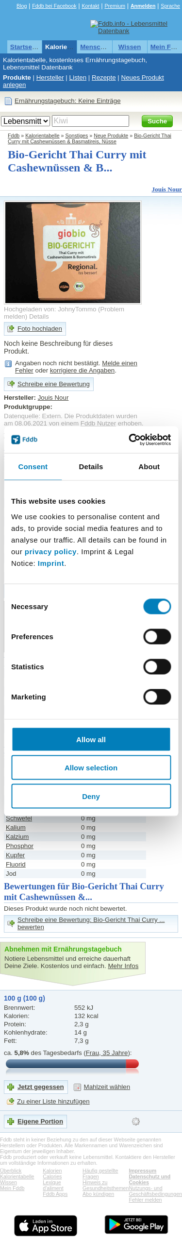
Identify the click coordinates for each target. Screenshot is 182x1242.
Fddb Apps (55, 1194)
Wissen (129, 47)
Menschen (96, 47)
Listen (78, 77)
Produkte (17, 77)
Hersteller (50, 77)
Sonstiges (77, 135)
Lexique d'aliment (53, 1185)
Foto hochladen (39, 328)
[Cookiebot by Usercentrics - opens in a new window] (129, 439)
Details (39, 316)
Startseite (25, 47)
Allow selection (91, 768)
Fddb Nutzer (98, 423)
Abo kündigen (98, 1194)
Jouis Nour (166, 189)
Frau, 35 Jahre (107, 1052)
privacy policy (51, 551)
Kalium (16, 827)
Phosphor (19, 846)
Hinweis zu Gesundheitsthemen (106, 1185)
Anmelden (143, 6)
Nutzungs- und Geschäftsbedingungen (155, 1191)
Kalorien (52, 1171)
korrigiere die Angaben (82, 370)
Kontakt (90, 6)
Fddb (13, 135)
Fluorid (16, 864)
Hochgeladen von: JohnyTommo (50, 309)
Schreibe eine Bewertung (53, 384)
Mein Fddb (12, 1188)
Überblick (10, 1171)
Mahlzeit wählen (107, 1086)
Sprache (170, 6)
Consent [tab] (33, 466)
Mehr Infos (123, 966)
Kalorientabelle (68, 47)
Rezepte (104, 77)
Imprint (51, 563)
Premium (114, 6)
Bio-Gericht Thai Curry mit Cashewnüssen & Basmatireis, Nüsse (89, 138)
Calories (52, 1176)
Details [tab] (91, 466)
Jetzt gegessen (40, 1086)
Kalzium (17, 836)
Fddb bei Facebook (54, 6)
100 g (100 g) (24, 998)
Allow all (91, 739)
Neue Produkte (111, 135)
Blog (22, 6)
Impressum (142, 1171)
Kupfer (15, 855)
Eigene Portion (40, 1121)
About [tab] (149, 466)
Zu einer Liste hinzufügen (53, 1101)
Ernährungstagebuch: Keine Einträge (68, 100)
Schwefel (19, 818)
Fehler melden (145, 1200)
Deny (91, 796)
